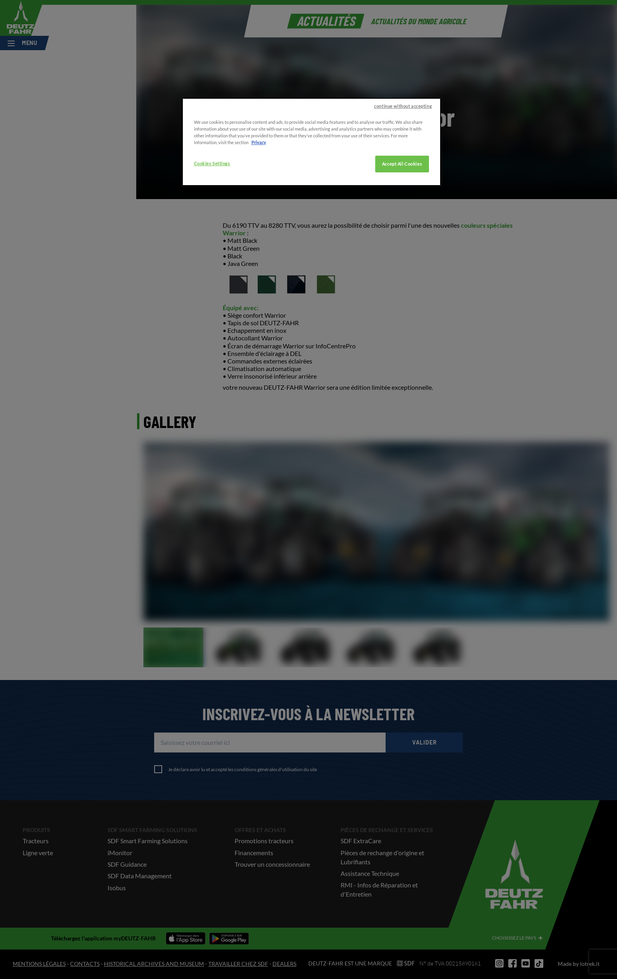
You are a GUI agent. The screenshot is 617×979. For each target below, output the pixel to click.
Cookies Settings (212, 227)
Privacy (258, 206)
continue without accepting (403, 169)
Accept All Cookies (402, 227)
